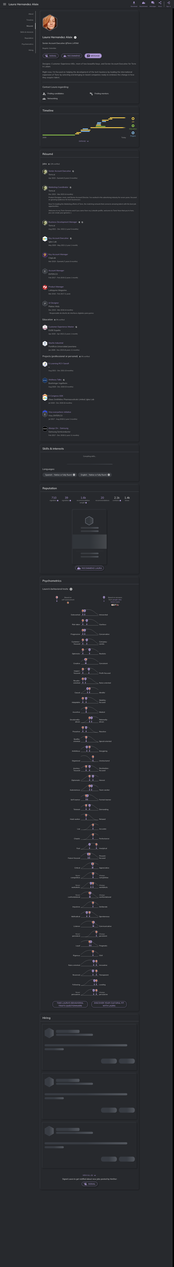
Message (93, 55)
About (29, 14)
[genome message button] (153, 2)
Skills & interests (22, 32)
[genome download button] (134, 2)
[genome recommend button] (143, 2)
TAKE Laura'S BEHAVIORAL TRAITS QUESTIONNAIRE (70, 1004)
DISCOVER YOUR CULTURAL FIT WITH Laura (109, 1004)
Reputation (26, 38)
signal (50, 55)
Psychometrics (23, 44)
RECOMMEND (71, 55)
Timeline (27, 20)
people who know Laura (116, 601)
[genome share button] (160, 2)
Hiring (29, 50)
